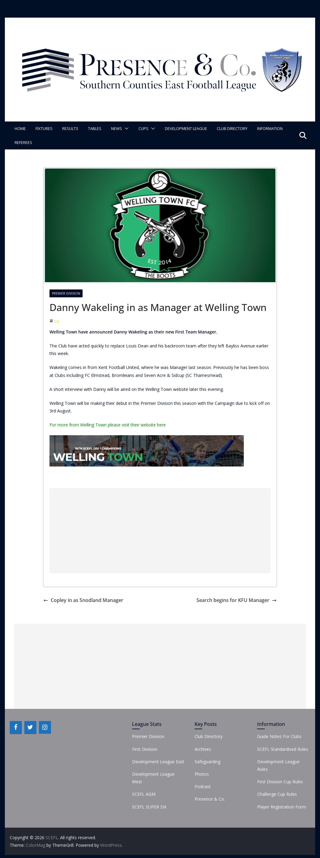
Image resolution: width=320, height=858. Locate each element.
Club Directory (232, 128)
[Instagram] (45, 727)
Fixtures (44, 128)
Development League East (158, 761)
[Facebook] (16, 727)
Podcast (203, 786)
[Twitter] (30, 727)
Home (20, 128)
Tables (94, 128)
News (116, 128)
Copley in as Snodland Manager (83, 600)
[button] (125, 128)
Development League (186, 128)
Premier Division (66, 293)
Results (70, 128)
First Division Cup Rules (280, 782)
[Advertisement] (160, 530)
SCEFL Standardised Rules (282, 749)
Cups (143, 128)
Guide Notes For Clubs (279, 736)
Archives (203, 749)
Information (270, 128)
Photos (202, 774)
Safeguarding (207, 761)
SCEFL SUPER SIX (149, 807)
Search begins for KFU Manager (236, 600)
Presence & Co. (210, 799)
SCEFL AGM (143, 794)
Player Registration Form (281, 807)
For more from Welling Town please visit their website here (107, 425)
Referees (23, 142)
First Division (144, 749)
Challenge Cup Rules (277, 794)
